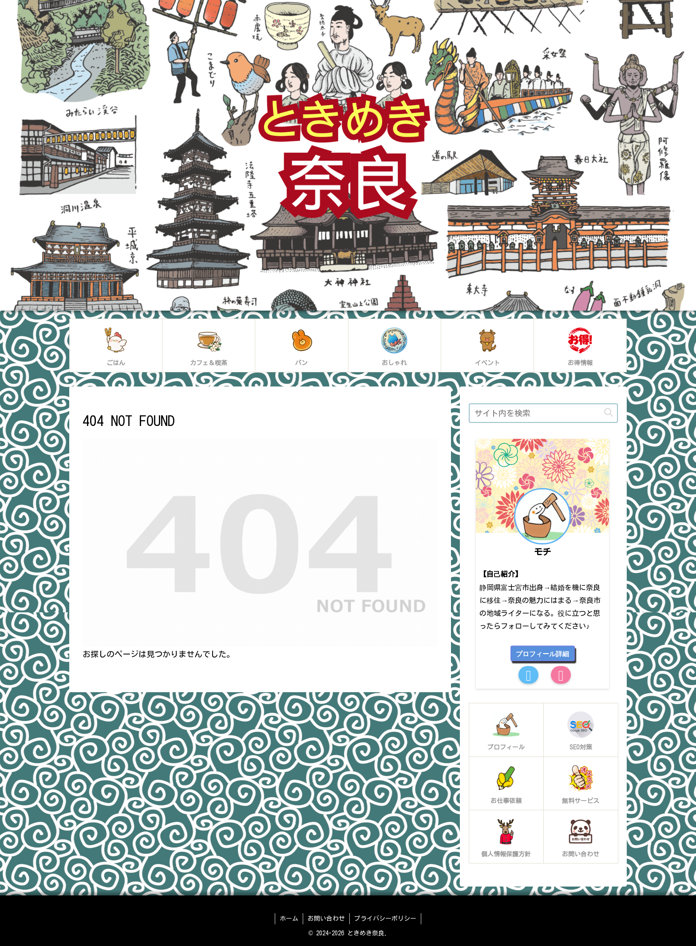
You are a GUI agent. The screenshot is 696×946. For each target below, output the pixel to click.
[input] (543, 413)
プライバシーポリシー (385, 918)
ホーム (289, 918)
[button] (609, 413)
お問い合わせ (326, 918)
